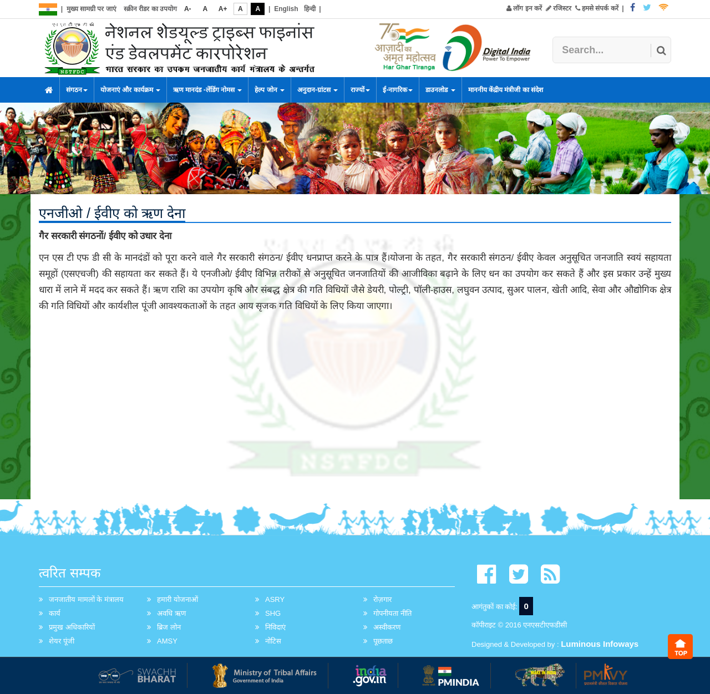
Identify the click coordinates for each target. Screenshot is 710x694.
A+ (223, 9)
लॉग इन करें (524, 8)
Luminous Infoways (599, 644)
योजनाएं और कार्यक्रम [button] (130, 90)
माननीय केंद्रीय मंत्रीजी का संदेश (505, 90)
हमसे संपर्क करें (596, 8)
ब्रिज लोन (169, 627)
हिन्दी (310, 9)
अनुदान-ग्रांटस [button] (317, 90)
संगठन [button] (77, 90)
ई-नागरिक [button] (398, 90)
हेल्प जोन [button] (270, 90)
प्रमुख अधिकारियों (72, 627)
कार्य (54, 613)
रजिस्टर (558, 8)
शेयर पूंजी (61, 641)
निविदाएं (275, 627)
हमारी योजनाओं (177, 599)
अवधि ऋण (171, 613)
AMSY (167, 641)
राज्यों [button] (360, 90)
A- (187, 9)
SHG (273, 613)
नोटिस (273, 641)
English (286, 9)
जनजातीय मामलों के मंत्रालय (86, 599)
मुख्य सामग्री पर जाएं (91, 9)
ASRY (275, 599)
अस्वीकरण (386, 627)
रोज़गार (382, 599)
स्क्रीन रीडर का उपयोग (150, 9)
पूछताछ (383, 641)
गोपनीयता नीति (392, 613)
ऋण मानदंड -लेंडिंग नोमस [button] (207, 90)
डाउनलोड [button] (440, 90)
